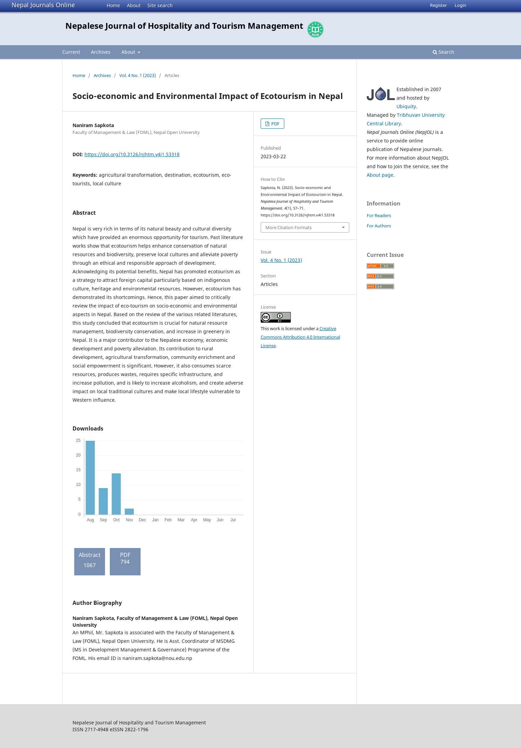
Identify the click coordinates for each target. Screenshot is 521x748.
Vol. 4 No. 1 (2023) (137, 75)
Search (443, 52)
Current (71, 52)
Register (438, 5)
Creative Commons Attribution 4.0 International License (300, 337)
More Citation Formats (288, 227)
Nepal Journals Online (43, 5)
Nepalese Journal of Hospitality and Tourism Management (184, 25)
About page (380, 175)
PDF (274, 124)
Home (113, 5)
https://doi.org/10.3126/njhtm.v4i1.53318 (132, 154)
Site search (160, 5)
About (134, 5)
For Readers (379, 215)
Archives (100, 52)
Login (460, 5)
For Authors (379, 226)
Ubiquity (406, 106)
